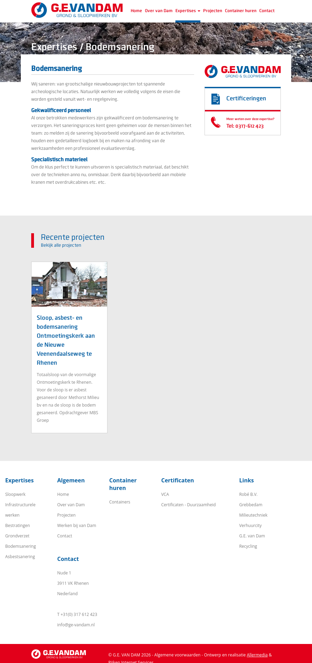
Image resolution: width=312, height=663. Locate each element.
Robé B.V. (248, 494)
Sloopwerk (15, 494)
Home (136, 11)
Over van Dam (159, 11)
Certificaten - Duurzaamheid (188, 505)
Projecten (212, 11)
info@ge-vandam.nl (76, 625)
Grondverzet (17, 536)
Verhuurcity (250, 525)
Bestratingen (17, 525)
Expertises (187, 11)
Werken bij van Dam (76, 525)
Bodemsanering (20, 546)
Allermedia (257, 655)
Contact (267, 11)
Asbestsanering (20, 557)
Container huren (241, 11)
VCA (165, 494)
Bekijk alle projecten (61, 245)
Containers (119, 502)
